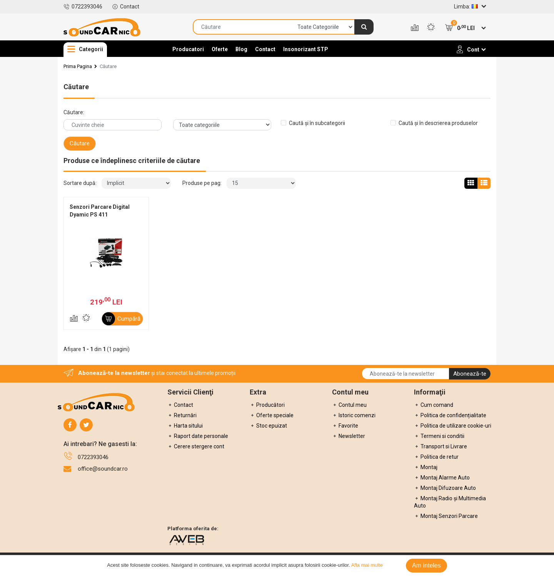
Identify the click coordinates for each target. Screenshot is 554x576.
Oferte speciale (272, 415)
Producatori (188, 49)
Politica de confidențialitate (450, 415)
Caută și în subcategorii (317, 123)
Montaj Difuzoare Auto (445, 488)
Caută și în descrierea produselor (438, 123)
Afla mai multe (367, 565)
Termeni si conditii (439, 436)
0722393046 (82, 6)
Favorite (345, 426)
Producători (267, 405)
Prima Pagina (77, 66)
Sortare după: (80, 183)
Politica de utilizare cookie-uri (452, 426)
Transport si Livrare (440, 446)
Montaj (425, 467)
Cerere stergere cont (195, 446)
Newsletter (348, 436)
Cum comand (433, 405)
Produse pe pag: (202, 183)
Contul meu (349, 405)
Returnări (182, 415)
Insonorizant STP (305, 49)
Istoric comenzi (353, 415)
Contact (125, 6)
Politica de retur (436, 457)
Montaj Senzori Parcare (446, 516)
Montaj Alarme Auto (442, 477)
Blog (241, 49)
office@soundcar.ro (103, 468)
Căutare (108, 66)
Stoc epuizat (268, 426)
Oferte (220, 49)
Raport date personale (197, 436)
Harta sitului (185, 426)
